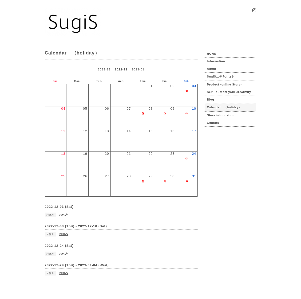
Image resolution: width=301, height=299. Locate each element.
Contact (213, 122)
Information (216, 61)
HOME (211, 53)
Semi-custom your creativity (229, 92)
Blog (210, 99)
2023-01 (138, 69)
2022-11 (104, 69)
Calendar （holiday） (224, 107)
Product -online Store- (224, 84)
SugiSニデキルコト (220, 76)
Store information (220, 115)
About (211, 68)
